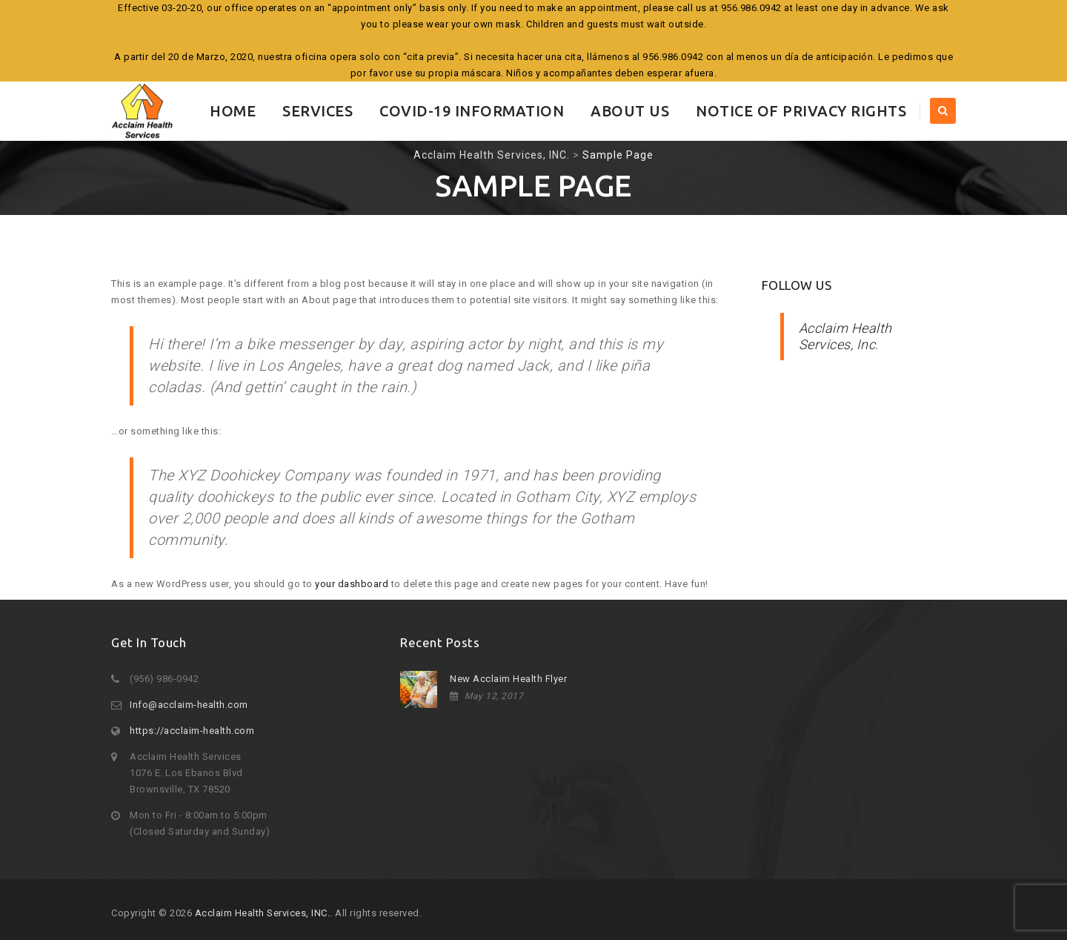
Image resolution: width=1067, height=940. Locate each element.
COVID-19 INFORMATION (471, 110)
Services (317, 110)
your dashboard (351, 583)
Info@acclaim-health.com (189, 704)
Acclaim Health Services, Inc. (845, 336)
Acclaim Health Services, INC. (262, 913)
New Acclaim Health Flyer (508, 678)
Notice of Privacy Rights (801, 110)
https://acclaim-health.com (192, 730)
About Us (630, 110)
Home (233, 110)
